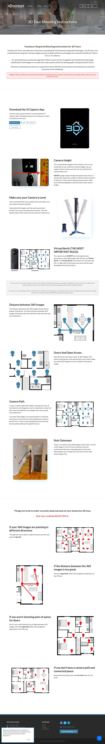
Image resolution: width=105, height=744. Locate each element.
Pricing (39, 6)
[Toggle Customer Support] (99, 738)
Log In (92, 5)
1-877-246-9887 (14, 725)
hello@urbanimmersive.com (17, 727)
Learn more (14, 127)
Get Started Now (69, 731)
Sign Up (84, 6)
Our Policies (45, 729)
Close (28, 739)
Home (44, 725)
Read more (7, 735)
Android (31, 122)
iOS (23, 122)
